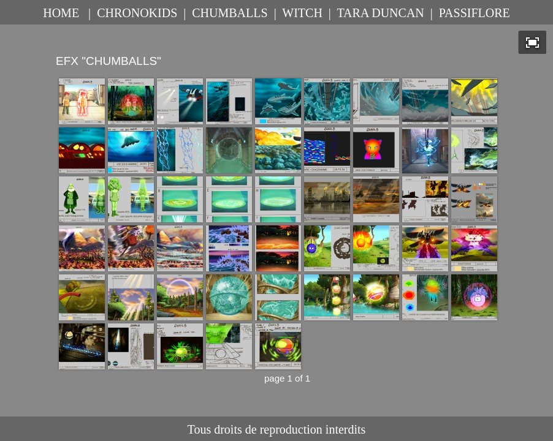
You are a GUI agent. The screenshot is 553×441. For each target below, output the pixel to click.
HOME (61, 13)
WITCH (302, 13)
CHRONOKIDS (137, 13)
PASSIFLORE (474, 13)
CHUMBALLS (229, 13)
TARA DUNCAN (380, 13)
